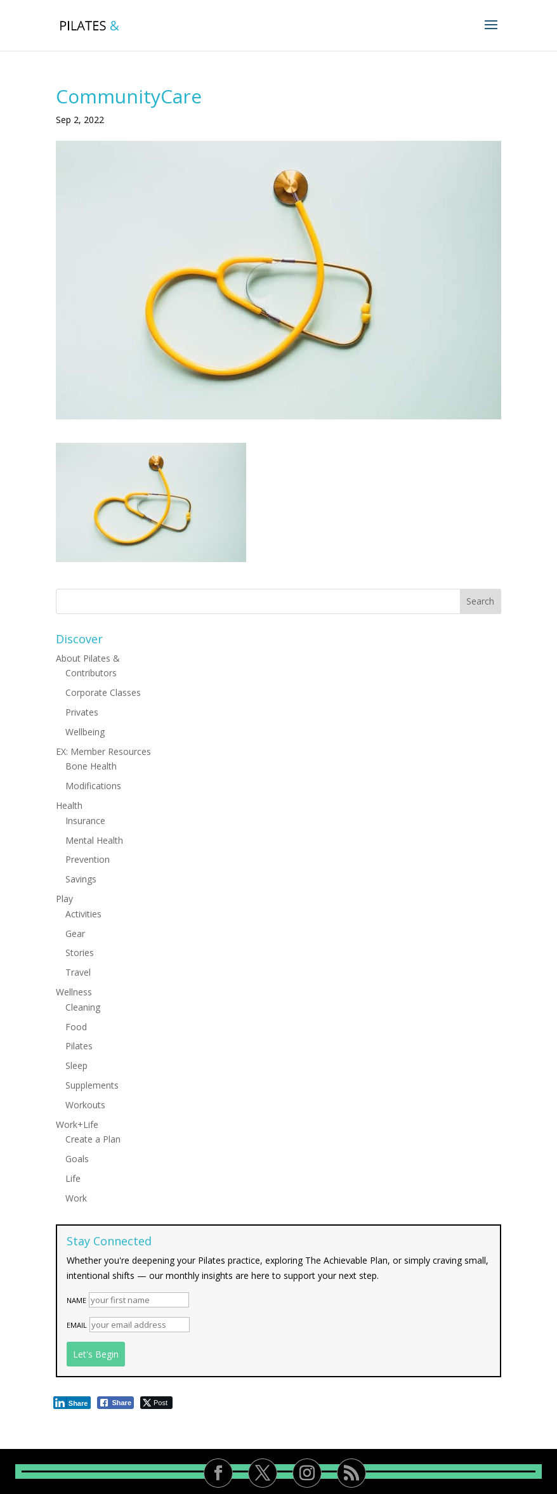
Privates (81, 712)
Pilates (79, 1046)
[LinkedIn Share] (72, 1402)
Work (76, 1198)
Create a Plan (93, 1139)
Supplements (92, 1085)
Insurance (85, 821)
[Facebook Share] (115, 1402)
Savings (80, 879)
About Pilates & (88, 658)
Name (76, 1300)
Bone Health (91, 766)
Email (77, 1325)
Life (73, 1178)
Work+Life (77, 1124)
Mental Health (94, 840)
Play (64, 899)
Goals (77, 1159)
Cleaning (82, 1007)
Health (69, 805)
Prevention (87, 859)
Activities (83, 914)
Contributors (91, 673)
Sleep (76, 1065)
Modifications (93, 786)
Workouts (85, 1105)
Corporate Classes (103, 692)
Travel (78, 972)
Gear (75, 933)
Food (76, 1027)
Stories (79, 953)
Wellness (74, 992)
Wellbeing (85, 732)
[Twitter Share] (156, 1402)
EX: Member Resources (103, 751)
